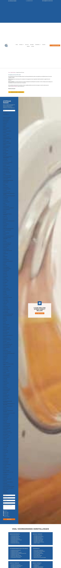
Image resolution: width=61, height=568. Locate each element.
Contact (32, 46)
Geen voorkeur (6, 515)
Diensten (21, 44)
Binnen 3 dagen (6, 513)
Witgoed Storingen (13, 72)
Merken (28, 46)
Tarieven (43, 44)
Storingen (32, 44)
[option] (9, 112)
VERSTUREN (9, 519)
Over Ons (27, 44)
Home (17, 44)
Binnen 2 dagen (6, 512)
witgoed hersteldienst (14, 86)
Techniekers (38, 44)
